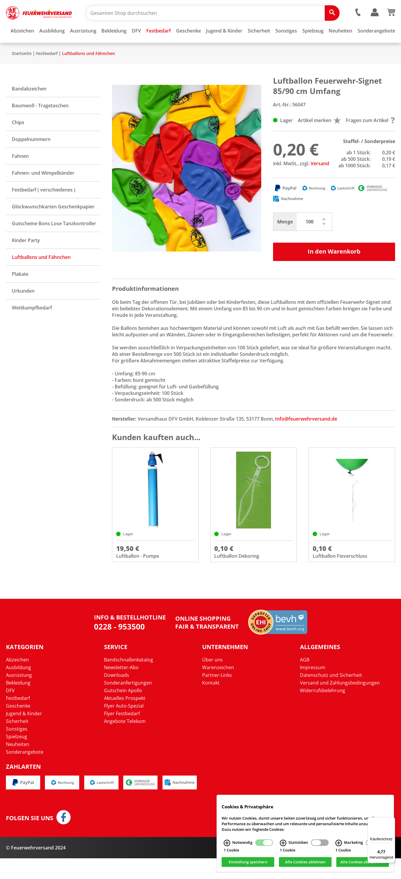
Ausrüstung (19, 696)
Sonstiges (16, 750)
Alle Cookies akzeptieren (362, 862)
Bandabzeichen (29, 106)
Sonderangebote (24, 773)
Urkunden (23, 308)
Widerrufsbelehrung (322, 711)
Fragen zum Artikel (370, 137)
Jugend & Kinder (24, 734)
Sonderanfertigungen (128, 703)
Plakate (20, 291)
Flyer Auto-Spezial (124, 727)
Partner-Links (217, 696)
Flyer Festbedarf (122, 734)
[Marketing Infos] (338, 843)
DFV (10, 711)
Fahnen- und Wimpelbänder (43, 190)
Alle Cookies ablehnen (305, 862)
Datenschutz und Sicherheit (331, 696)
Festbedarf (47, 71)
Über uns (212, 680)
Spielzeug (16, 757)
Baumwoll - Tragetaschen (40, 123)
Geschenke (18, 727)
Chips (18, 140)
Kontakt (211, 703)
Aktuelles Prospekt (124, 719)
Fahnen (20, 173)
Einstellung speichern (248, 862)
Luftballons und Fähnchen (88, 71)
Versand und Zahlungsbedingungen (340, 703)
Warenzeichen (218, 688)
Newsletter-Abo (121, 688)
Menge (285, 239)
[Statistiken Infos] (283, 843)
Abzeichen (17, 680)
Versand (320, 181)
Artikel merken (319, 137)
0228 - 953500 (119, 647)
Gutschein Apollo (123, 711)
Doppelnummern (31, 156)
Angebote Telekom (125, 742)
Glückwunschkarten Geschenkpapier (53, 224)
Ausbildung (18, 688)
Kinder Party (26, 257)
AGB (304, 680)
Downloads (116, 696)
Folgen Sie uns (29, 839)
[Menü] (391, 820)
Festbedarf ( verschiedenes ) (43, 207)
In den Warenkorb (334, 269)
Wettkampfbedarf (32, 325)
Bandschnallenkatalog (128, 680)
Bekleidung (18, 703)
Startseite (22, 71)
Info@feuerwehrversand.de (306, 436)
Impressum (312, 688)
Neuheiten (17, 765)
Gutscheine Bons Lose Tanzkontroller (54, 241)
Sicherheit (17, 742)
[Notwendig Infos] (227, 843)
